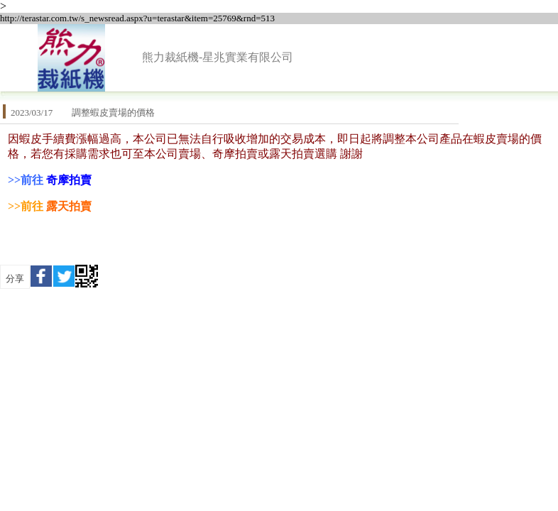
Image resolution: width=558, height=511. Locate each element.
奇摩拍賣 (69, 180)
